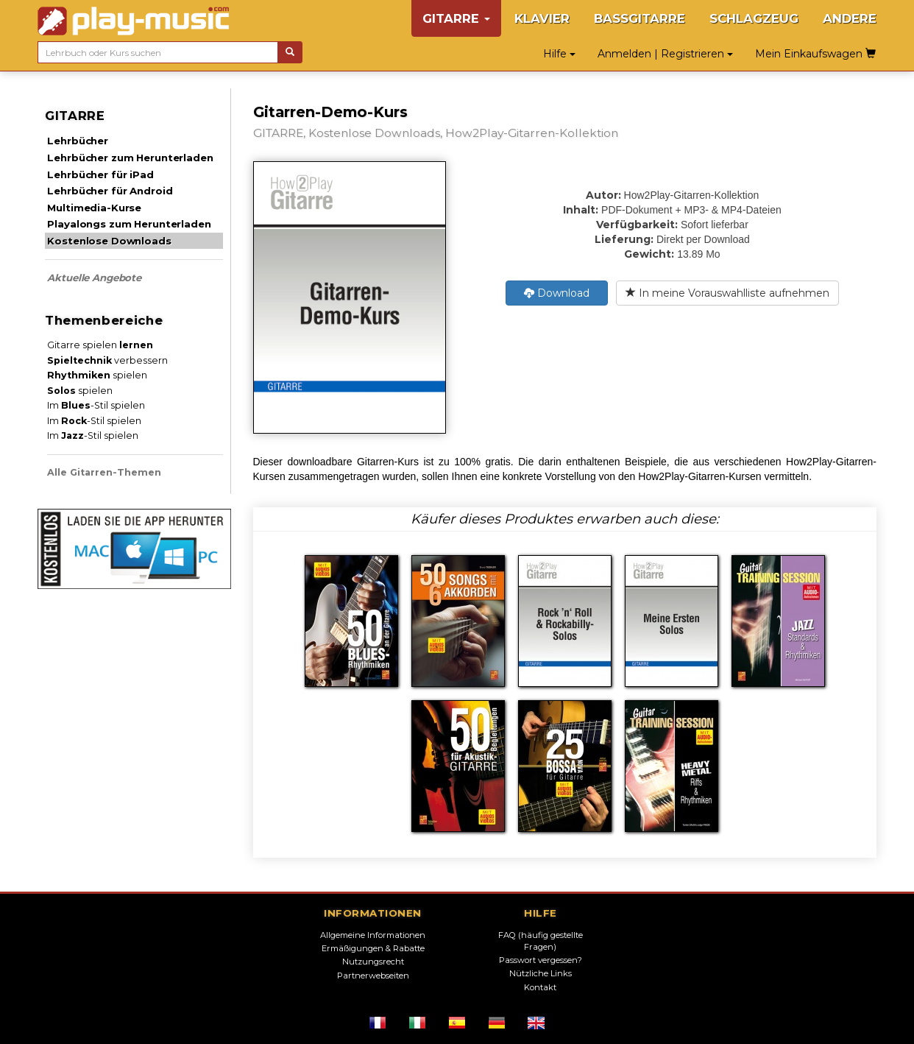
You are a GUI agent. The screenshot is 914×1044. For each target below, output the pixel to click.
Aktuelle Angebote (94, 277)
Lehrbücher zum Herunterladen (130, 157)
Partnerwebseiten (373, 975)
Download (556, 293)
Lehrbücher (77, 141)
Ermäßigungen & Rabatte (373, 948)
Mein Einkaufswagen (815, 53)
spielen (97, 375)
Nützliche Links (540, 973)
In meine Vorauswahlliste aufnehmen (727, 293)
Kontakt (540, 987)
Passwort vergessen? (540, 960)
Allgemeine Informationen (372, 935)
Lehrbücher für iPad (100, 174)
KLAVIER (542, 18)
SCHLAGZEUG (753, 18)
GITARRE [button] (456, 18)
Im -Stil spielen (96, 405)
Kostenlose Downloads (109, 241)
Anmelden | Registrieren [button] (665, 53)
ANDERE (849, 18)
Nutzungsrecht (373, 961)
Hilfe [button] (559, 53)
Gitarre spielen (100, 344)
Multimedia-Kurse (94, 208)
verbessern (107, 360)
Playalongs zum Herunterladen (128, 224)
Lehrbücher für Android (109, 191)
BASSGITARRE (639, 18)
